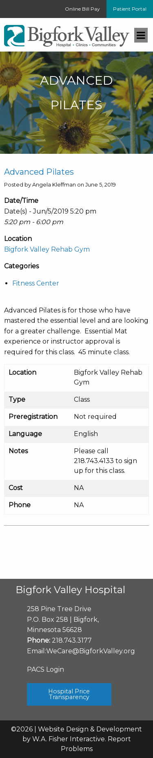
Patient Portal (129, 9)
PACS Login (45, 669)
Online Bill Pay (82, 9)
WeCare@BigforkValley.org (90, 651)
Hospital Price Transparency (69, 694)
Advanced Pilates (39, 172)
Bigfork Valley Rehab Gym (47, 249)
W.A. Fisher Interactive (68, 739)
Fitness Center (35, 283)
